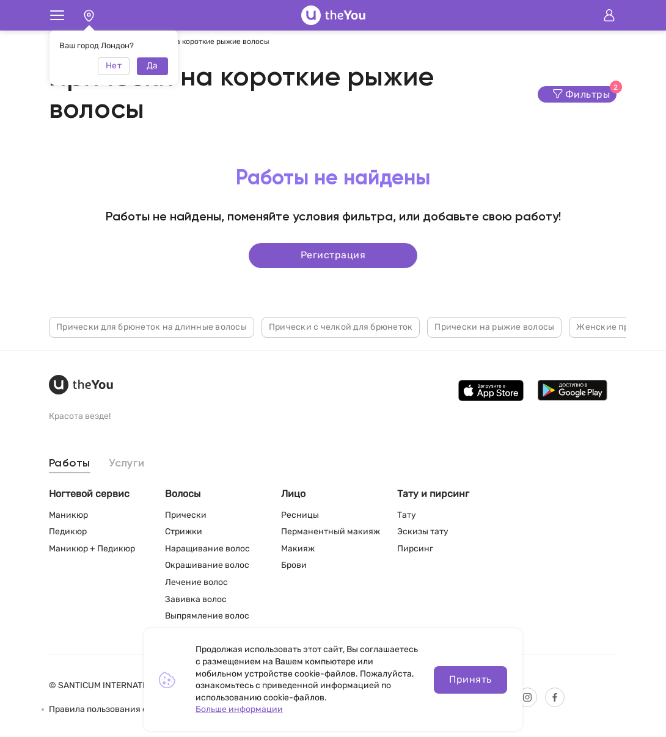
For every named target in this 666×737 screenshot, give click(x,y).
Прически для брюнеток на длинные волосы (151, 327)
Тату (406, 515)
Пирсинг (415, 548)
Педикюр (68, 531)
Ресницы (300, 515)
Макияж (298, 548)
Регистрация (333, 255)
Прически (186, 515)
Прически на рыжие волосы (494, 327)
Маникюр (68, 515)
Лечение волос (196, 582)
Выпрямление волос (207, 616)
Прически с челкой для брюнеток (341, 327)
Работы (69, 463)
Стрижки (183, 531)
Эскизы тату (422, 531)
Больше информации (239, 709)
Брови (294, 565)
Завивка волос (196, 599)
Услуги (127, 463)
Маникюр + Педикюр (92, 548)
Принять (470, 679)
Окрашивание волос (207, 565)
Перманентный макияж (330, 531)
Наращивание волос (207, 548)
